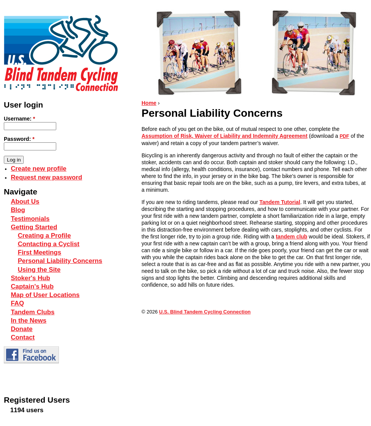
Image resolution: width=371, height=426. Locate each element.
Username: (19, 119)
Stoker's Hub (30, 278)
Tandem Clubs (32, 312)
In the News (28, 320)
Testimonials (30, 218)
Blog (18, 210)
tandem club (291, 236)
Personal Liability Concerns (60, 260)
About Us (25, 201)
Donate (22, 329)
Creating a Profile (44, 235)
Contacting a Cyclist (48, 244)
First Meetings (39, 252)
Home (149, 103)
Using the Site (39, 269)
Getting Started (34, 227)
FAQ (17, 303)
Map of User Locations (45, 295)
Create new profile (38, 168)
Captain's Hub (32, 286)
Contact (22, 337)
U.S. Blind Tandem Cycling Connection (205, 312)
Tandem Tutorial (279, 202)
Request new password (46, 177)
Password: (19, 139)
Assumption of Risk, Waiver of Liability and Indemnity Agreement (225, 136)
